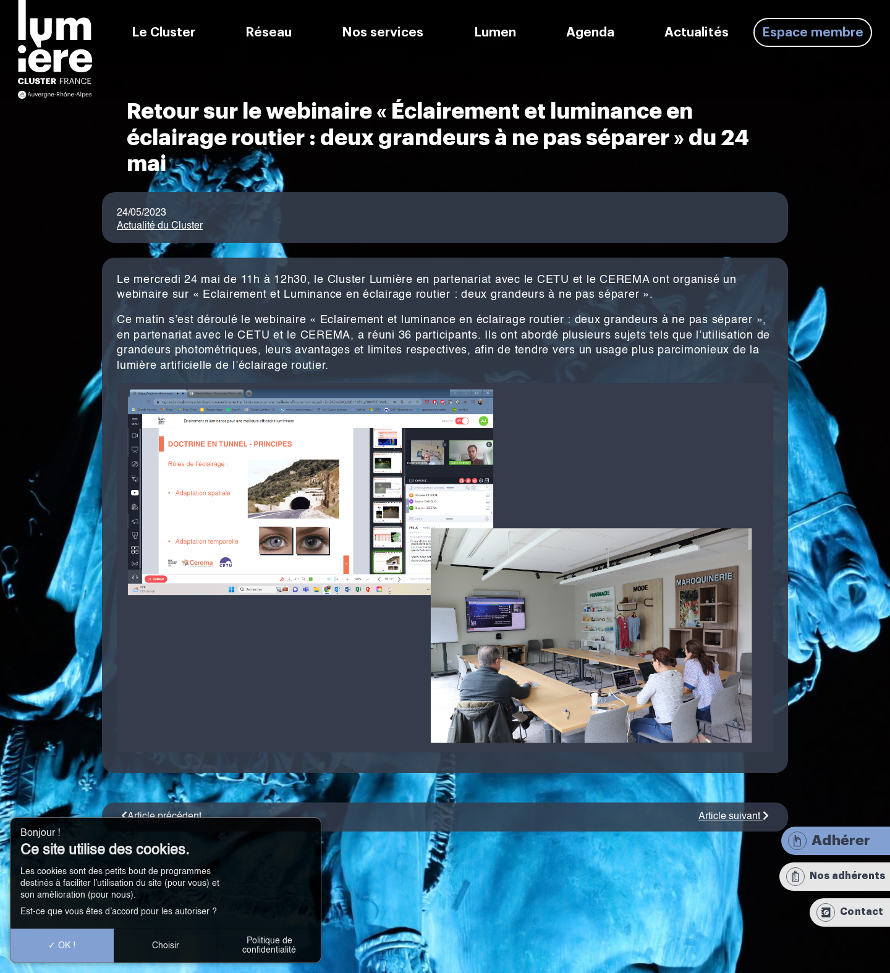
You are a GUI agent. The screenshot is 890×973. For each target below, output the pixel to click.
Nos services (382, 32)
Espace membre (812, 32)
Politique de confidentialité (269, 945)
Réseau (268, 32)
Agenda (590, 32)
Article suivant (733, 817)
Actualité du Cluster (160, 226)
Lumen (495, 32)
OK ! (61, 945)
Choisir (165, 945)
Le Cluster (163, 32)
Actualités (696, 32)
